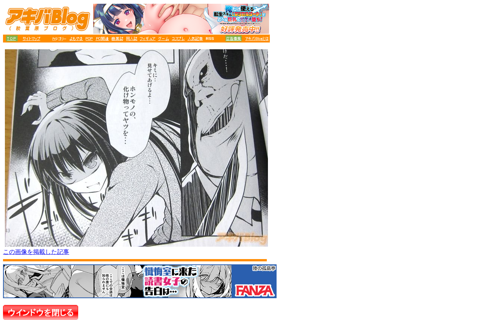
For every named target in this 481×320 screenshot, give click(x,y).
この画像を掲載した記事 (36, 252)
